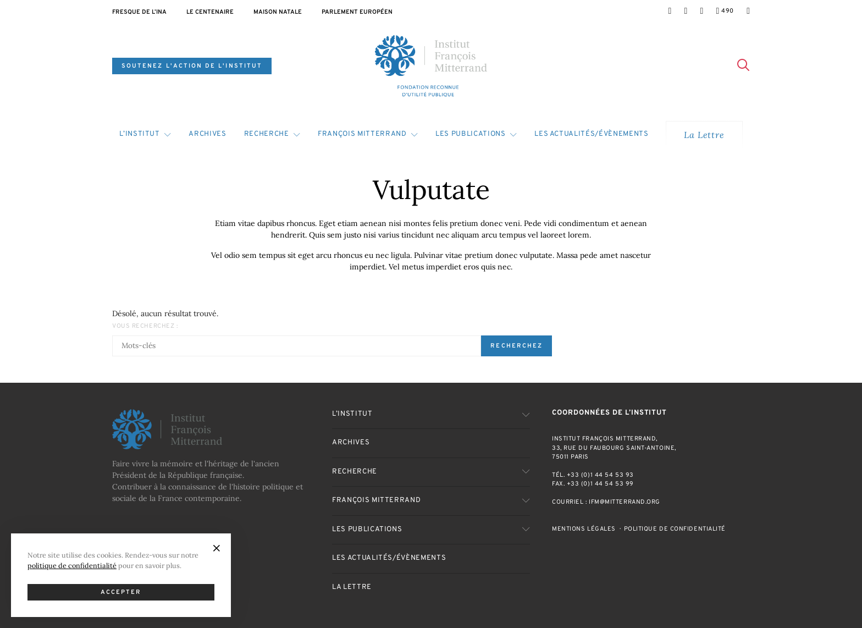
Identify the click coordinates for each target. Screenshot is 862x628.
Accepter (121, 592)
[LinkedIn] (701, 11)
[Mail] (748, 11)
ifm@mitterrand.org (624, 502)
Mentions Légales (584, 529)
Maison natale (277, 12)
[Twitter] (685, 11)
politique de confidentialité (72, 565)
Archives (207, 134)
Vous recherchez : (145, 326)
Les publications (470, 134)
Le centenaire (210, 12)
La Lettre (704, 134)
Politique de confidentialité (675, 529)
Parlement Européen (357, 12)
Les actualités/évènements (591, 134)
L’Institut (139, 134)
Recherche (266, 134)
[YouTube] (725, 11)
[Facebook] (669, 11)
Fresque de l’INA (139, 12)
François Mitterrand (362, 134)
